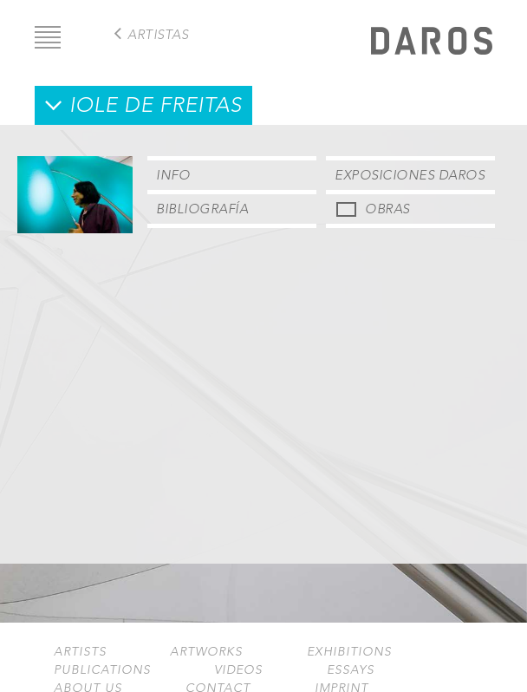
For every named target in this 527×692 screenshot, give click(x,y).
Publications (102, 670)
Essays (350, 670)
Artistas (157, 34)
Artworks (206, 651)
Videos (238, 670)
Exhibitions (349, 651)
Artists (80, 651)
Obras (387, 208)
